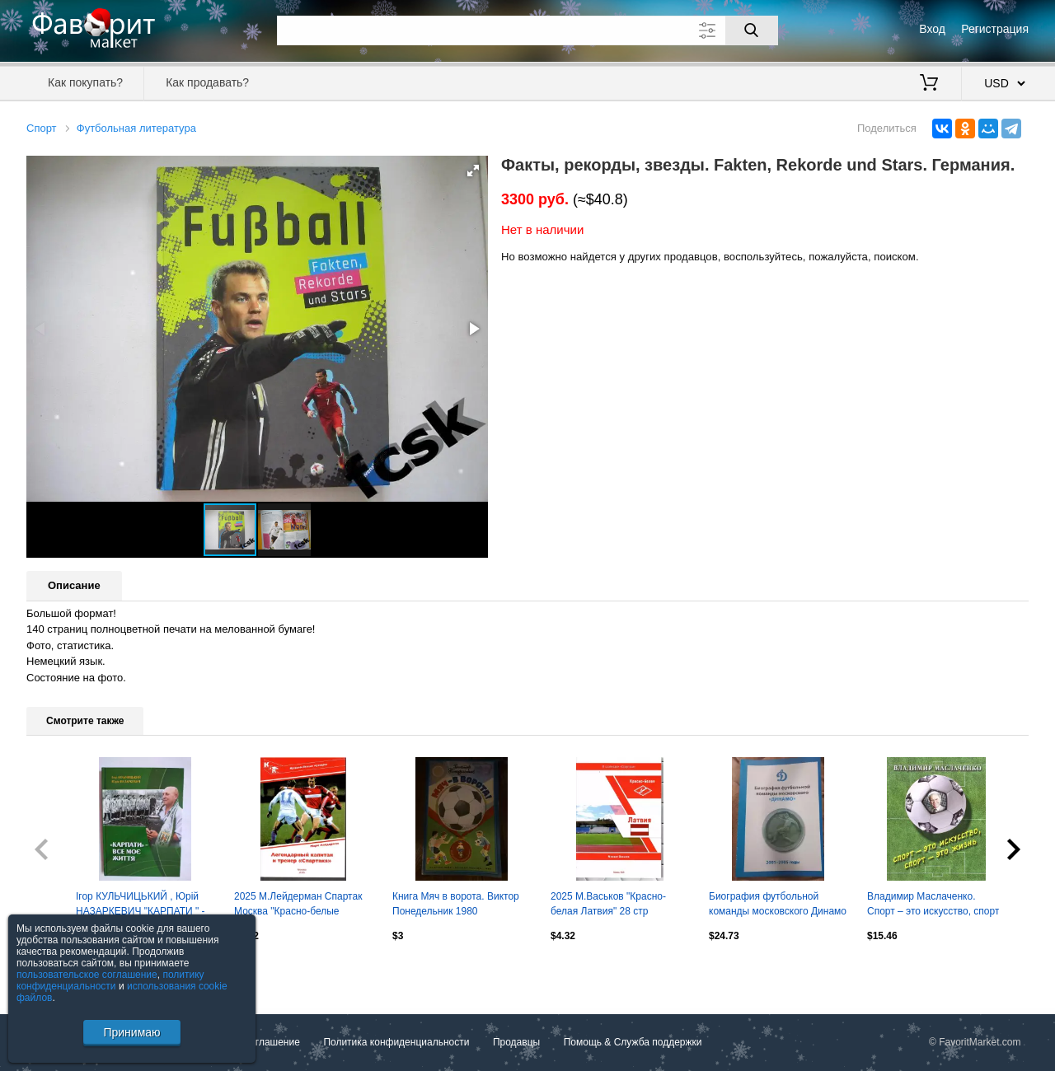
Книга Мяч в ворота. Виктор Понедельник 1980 (455, 904)
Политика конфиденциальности (396, 1043)
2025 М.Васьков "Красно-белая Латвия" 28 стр (608, 904)
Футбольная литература (136, 128)
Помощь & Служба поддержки (633, 1043)
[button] (473, 170)
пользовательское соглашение (86, 974)
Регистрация (995, 28)
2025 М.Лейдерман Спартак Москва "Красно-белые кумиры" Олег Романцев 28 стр (298, 905)
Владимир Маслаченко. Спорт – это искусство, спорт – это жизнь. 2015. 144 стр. (933, 905)
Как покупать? (85, 82)
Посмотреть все (62, 970)
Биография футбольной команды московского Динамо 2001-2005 (777, 905)
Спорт (41, 128)
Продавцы (516, 1043)
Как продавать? (207, 82)
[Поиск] (751, 30)
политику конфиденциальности (110, 980)
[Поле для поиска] (527, 30)
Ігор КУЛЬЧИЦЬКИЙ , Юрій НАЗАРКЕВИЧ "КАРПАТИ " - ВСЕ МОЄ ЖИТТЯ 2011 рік (140, 905)
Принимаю (131, 1032)
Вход (932, 28)
